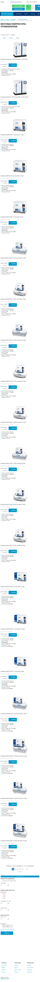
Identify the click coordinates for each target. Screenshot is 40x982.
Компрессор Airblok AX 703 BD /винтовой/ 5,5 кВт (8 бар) (14, 59)
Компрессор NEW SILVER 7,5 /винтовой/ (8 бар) (12, 217)
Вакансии (4, 969)
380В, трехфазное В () (7, 926)
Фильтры (28, 9)
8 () (4, 893)
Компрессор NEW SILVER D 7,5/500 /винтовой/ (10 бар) (14, 798)
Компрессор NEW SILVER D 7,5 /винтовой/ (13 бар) (13, 586)
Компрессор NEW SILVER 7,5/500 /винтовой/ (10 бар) (13, 340)
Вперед (20, 871)
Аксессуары (29, 972)
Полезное (16, 972)
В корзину (13, 65)
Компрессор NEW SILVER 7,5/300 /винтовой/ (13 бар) (13, 299)
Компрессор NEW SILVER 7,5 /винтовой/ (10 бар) (12, 176)
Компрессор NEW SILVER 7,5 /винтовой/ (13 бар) (12, 134)
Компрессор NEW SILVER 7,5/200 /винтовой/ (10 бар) (13, 422)
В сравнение (5, 66)
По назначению (30, 967)
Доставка (16, 965)
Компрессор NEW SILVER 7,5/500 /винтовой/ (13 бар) (13, 258)
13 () (4, 896)
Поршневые (29, 969)
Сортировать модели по (5, 34)
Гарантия (16, 967)
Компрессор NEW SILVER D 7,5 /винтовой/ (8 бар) (12, 671)
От (1, 885)
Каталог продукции (7, 14)
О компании (4, 965)
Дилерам (3, 967)
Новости (26, 13)
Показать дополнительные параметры (7, 929)
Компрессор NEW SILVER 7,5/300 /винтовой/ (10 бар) (13, 381)
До (8, 885)
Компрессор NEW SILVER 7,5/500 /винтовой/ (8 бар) (13, 463)
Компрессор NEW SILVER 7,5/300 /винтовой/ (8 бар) (13, 504)
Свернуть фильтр (20, 876)
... (24, 869)
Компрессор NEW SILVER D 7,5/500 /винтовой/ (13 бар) (14, 713)
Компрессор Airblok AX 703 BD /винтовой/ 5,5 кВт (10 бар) (14, 97)
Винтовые (29, 965)
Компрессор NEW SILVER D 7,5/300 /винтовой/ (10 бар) (14, 840)
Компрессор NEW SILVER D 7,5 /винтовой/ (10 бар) (13, 629)
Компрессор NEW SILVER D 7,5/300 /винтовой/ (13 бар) (14, 756)
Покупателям (18, 13)
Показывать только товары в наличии (9, 880)
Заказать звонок (18, 9)
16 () (4, 898)
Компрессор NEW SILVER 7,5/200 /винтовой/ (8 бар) (13, 545)
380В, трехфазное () (8, 925)
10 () (4, 895)
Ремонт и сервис (18, 6)
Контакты (33, 13)
